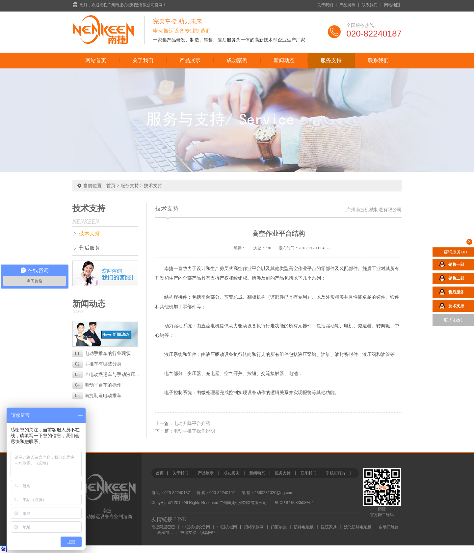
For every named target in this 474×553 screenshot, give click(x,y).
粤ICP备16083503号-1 (294, 502)
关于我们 (325, 5)
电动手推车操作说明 (194, 431)
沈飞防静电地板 (358, 527)
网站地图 (392, 5)
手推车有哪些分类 (98, 364)
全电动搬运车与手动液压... (106, 374)
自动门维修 (389, 527)
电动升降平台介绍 (191, 423)
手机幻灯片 (336, 473)
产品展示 (347, 5)
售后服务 (89, 248)
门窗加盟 (279, 527)
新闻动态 (284, 60)
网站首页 (95, 60)
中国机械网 (227, 527)
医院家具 (329, 527)
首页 (111, 185)
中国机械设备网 (196, 527)
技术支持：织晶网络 (198, 532)
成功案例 (237, 60)
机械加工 (165, 532)
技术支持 (153, 185)
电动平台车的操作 (98, 385)
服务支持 (331, 60)
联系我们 (370, 5)
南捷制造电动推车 (98, 395)
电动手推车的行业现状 (103, 353)
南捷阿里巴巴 (163, 527)
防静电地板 (304, 527)
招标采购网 (254, 527)
